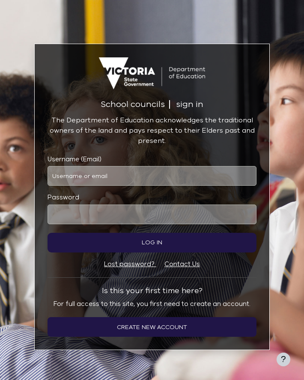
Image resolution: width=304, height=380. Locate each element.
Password (63, 197)
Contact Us (182, 264)
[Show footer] (283, 359)
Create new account (152, 327)
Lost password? (130, 264)
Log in (152, 242)
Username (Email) (74, 159)
